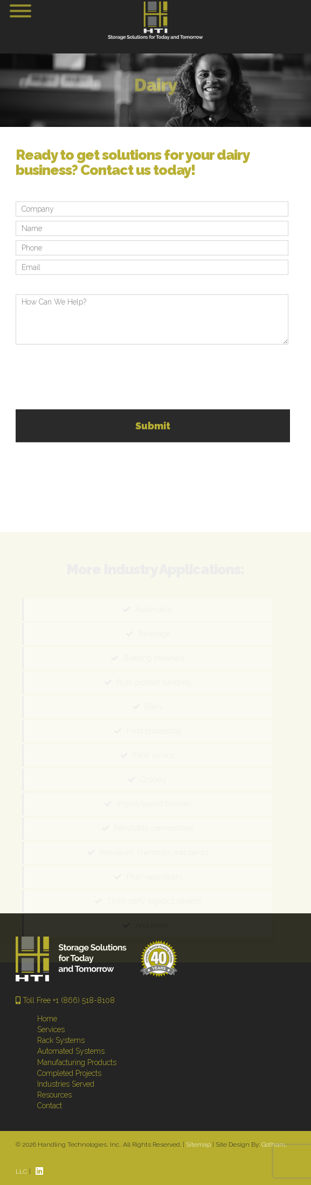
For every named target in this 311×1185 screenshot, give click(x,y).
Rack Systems (61, 1040)
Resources (54, 1094)
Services (51, 1029)
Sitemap (198, 1144)
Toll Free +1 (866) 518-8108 (65, 1000)
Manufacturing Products (76, 1062)
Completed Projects (69, 1073)
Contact (49, 1105)
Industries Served (65, 1084)
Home (47, 1018)
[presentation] (97, 379)
